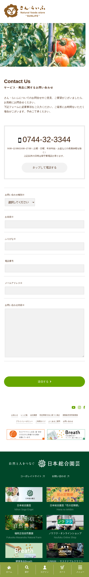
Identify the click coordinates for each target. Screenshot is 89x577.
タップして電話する (44, 167)
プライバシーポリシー (24, 421)
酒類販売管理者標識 (70, 415)
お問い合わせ (68, 421)
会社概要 (33, 415)
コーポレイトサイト (31, 476)
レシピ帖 (24, 415)
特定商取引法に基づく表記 (50, 415)
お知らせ (14, 415)
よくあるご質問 (54, 421)
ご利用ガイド (41, 421)
